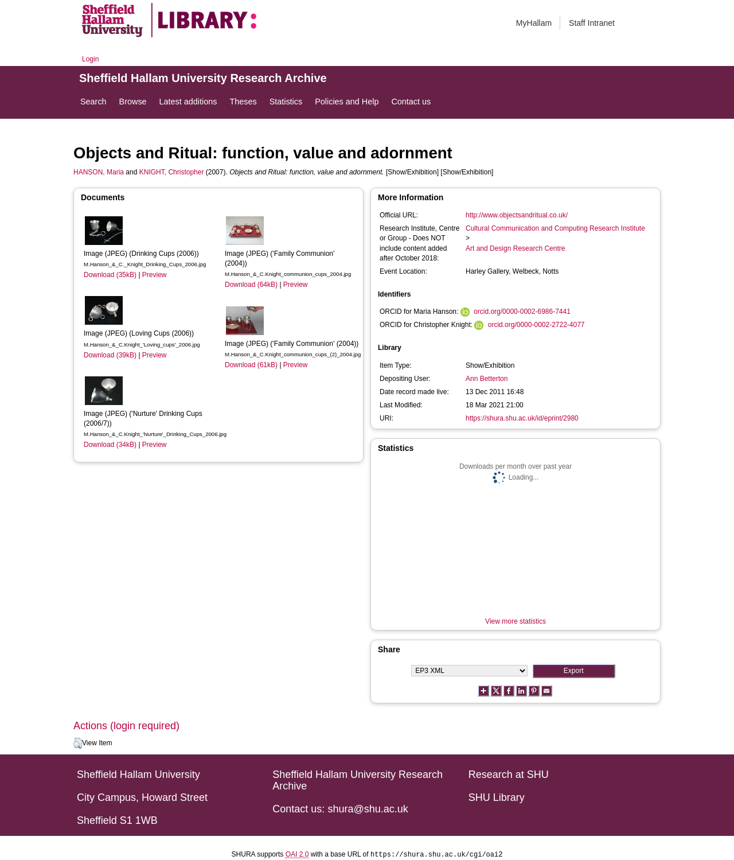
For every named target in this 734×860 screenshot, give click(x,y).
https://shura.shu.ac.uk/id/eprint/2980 (522, 418)
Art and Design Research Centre (515, 248)
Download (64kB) (251, 285)
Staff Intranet (592, 23)
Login (90, 59)
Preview (154, 275)
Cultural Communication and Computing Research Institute (555, 228)
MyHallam (534, 23)
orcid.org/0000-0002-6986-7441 (522, 312)
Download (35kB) (110, 275)
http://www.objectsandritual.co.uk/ (517, 215)
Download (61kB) (251, 365)
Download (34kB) (110, 445)
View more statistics (515, 621)
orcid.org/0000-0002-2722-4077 (536, 325)
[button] (77, 743)
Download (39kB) (110, 355)
